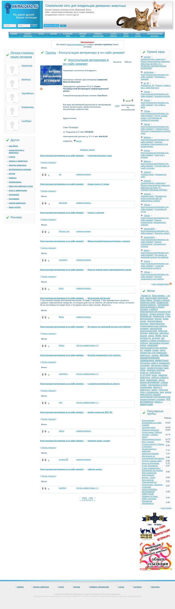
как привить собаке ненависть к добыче (154, 340)
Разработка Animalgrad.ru (148, 502)
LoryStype (26, 121)
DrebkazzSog (28, 107)
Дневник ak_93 (147, 85)
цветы (154, 389)
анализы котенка (162, 96)
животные (153, 333)
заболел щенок (95, 469)
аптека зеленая (156, 314)
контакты (138, 587)
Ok (35, 24)
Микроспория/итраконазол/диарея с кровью (109, 241)
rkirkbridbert (149, 72)
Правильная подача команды (154, 303)
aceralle (147, 57)
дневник (144, 328)
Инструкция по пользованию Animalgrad (153, 457)
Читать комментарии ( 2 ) (87, 345)
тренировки (146, 387)
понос (154, 375)
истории (156, 338)
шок (162, 392)
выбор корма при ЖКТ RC (100, 412)
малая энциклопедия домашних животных (154, 357)
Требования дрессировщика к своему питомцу (154, 307)
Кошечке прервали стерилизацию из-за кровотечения (154, 144)
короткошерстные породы (153, 347)
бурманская (158, 316)
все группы (167, 508)
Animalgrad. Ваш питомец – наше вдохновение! (24, 10)
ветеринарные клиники (20, 169)
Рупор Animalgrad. (150, 466)
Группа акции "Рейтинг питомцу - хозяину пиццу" (152, 434)
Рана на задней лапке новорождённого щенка (109, 270)
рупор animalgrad (149, 382)
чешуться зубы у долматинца (154, 391)
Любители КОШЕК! (150, 454)
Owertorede (27, 66)
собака (164, 382)
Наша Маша (146, 300)
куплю (61, 587)
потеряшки (14, 199)
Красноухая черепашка (156, 298)
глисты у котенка (96, 213)
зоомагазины (15, 182)
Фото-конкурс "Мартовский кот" (149, 481)
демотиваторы (157, 323)
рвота (161, 380)
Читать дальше (48, 162)
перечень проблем (155, 370)
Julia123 (147, 172)
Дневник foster (147, 174)
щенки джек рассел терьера (155, 393)
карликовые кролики (159, 343)
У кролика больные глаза (100, 155)
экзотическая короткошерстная (155, 397)
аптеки (12, 174)
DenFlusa (26, 80)
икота (165, 336)
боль (167, 314)
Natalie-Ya (146, 295)
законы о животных (18, 161)
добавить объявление (99, 587)
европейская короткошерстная (151, 329)
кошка (147, 350)
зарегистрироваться (76, 44)
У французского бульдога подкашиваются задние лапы (155, 131)
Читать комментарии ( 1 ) (87, 374)
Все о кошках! (148, 442)
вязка (165, 319)
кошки (155, 350)
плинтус (144, 372)
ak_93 (146, 83)
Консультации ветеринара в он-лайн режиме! (62, 155)
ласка (162, 350)
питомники (14, 194)
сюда (84, 498)
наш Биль (13, 146)
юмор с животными (151, 403)
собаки (143, 385)
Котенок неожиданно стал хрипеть (104, 355)
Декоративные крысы (151, 439)
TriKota (147, 92)
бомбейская (146, 316)
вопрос (158, 318)
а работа (153, 309)
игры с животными (18, 190)
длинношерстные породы (153, 326)
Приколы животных (150, 430)
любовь (155, 355)
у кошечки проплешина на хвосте (104, 384)
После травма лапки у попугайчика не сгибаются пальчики (154, 118)
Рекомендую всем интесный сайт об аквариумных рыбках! (153, 198)
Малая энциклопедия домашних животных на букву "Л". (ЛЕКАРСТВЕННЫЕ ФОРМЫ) (155, 187)
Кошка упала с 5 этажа (98, 184)
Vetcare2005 (149, 229)
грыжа (143, 321)
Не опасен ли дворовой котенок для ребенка (109, 327)
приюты (12, 178)
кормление (152, 345)
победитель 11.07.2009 (150, 373)
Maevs (146, 250)
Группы (51, 52)
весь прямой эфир (160, 284)
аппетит (144, 314)
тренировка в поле (157, 384)
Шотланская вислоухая (99, 298)
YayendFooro (28, 93)
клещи (143, 345)
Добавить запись (87, 150)
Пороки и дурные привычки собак (155, 301)
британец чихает (162, 233)
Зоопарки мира (148, 427)
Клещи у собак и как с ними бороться (155, 86)
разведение (152, 380)
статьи (12, 157)
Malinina (147, 137)
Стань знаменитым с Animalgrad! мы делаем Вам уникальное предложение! (152, 471)
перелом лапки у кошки (99, 441)
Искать (67, 28)
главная (20, 587)
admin (79, 141)
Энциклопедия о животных (153, 59)
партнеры (155, 587)
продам (76, 587)
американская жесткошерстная (155, 311)
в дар (167, 316)
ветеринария (146, 318)
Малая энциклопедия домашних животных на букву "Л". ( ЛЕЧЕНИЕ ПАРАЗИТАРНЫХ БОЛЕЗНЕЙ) (155, 64)
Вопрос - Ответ (148, 477)
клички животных (17, 203)
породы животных (17, 165)
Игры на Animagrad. (151, 463)
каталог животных (41, 587)
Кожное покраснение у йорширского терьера (153, 222)
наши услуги (15, 207)
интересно (145, 338)
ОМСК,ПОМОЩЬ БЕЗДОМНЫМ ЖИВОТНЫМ (149, 491)
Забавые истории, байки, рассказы (150, 497)
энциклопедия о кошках (152, 399)
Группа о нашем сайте (152, 461)
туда (91, 498)
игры (158, 335)
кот (141, 350)
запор (151, 335)
